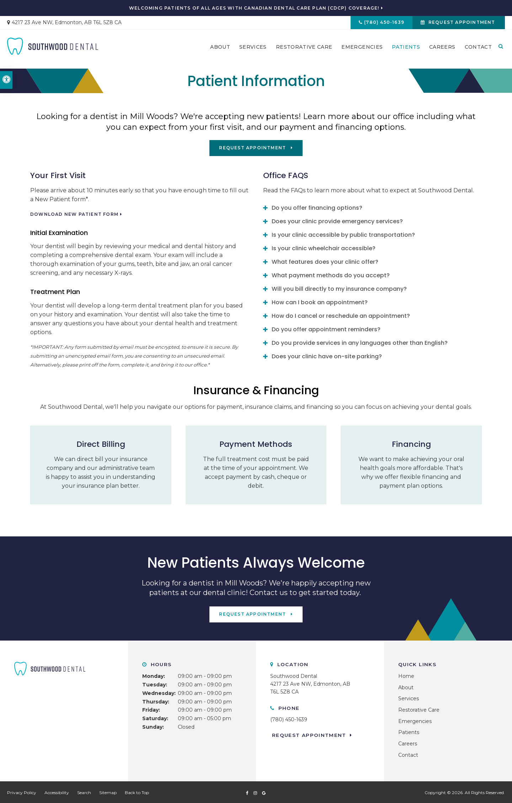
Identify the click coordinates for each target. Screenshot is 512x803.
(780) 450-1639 (380, 23)
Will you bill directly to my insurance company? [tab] (339, 288)
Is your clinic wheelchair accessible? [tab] (323, 247)
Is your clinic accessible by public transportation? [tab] (343, 234)
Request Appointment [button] (460, 23)
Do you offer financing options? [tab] (317, 207)
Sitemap (108, 791)
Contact (478, 50)
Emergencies (362, 50)
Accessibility (56, 791)
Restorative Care (304, 50)
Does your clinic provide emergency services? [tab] (337, 220)
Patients (406, 50)
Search (84, 791)
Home (406, 674)
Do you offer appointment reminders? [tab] (326, 329)
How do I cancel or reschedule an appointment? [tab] (341, 315)
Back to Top (137, 791)
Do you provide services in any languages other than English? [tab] (360, 342)
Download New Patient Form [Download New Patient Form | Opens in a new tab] (74, 213)
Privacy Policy (21, 791)
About (220, 50)
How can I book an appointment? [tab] (320, 302)
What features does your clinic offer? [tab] (325, 261)
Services (253, 50)
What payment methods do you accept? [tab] (331, 275)
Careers (442, 50)
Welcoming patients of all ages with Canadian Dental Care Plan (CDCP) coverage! (254, 8)
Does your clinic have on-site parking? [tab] (327, 356)
